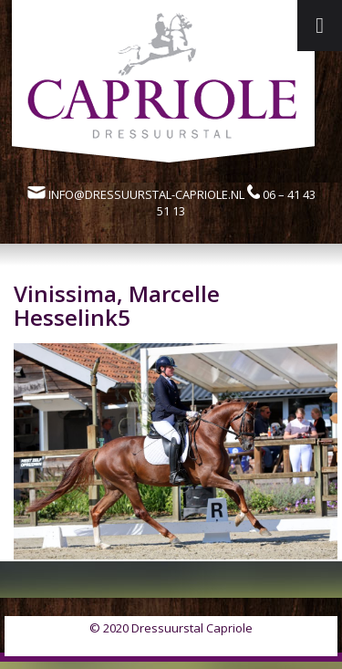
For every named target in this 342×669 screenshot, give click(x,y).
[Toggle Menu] (319, 25)
